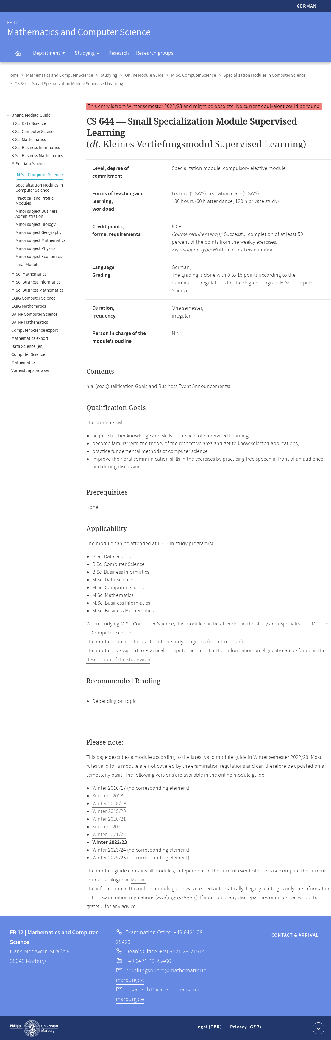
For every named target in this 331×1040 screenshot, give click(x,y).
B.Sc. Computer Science (33, 131)
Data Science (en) (27, 346)
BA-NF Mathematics (29, 322)
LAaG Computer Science (33, 298)
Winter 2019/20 (109, 811)
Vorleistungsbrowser (30, 370)
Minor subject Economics (38, 256)
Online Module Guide (142, 75)
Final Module (27, 264)
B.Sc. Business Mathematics (37, 155)
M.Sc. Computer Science (190, 75)
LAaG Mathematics (28, 306)
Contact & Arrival (294, 935)
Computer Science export (34, 330)
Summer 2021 (107, 826)
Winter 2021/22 (109, 834)
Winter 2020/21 (109, 818)
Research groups (155, 53)
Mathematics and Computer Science (58, 75)
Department (51, 54)
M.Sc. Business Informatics (35, 282)
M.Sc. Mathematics (28, 274)
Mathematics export (29, 338)
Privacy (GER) (246, 1029)
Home (12, 75)
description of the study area (118, 659)
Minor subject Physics (35, 248)
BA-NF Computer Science (34, 314)
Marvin (138, 879)
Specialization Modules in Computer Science (261, 75)
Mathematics (23, 362)
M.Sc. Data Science (28, 163)
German (307, 6)
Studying (89, 54)
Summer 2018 (107, 795)
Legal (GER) (209, 1029)
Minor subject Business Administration (36, 213)
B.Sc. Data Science (28, 123)
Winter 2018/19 (109, 803)
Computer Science (28, 354)
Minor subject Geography (38, 232)
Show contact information (318, 1028)
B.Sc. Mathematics (28, 139)
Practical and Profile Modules (34, 200)
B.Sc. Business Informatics (35, 147)
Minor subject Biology (35, 224)
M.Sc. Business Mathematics (37, 290)
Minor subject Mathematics (40, 240)
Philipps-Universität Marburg (34, 1028)
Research (118, 53)
